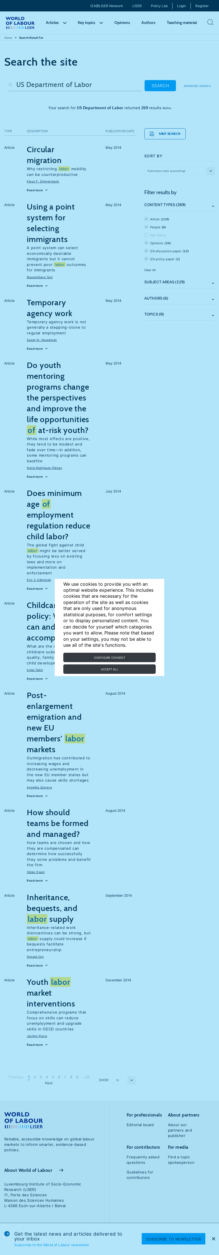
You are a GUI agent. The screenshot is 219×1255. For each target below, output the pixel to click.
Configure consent (109, 657)
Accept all (109, 669)
